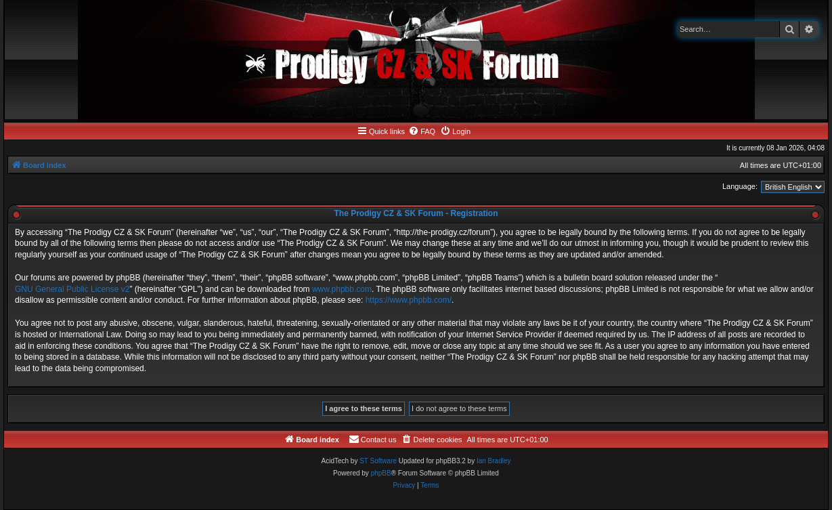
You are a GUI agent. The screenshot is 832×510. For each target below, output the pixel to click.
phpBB (381, 473)
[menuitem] (421, 131)
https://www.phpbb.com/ (409, 300)
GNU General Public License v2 (72, 289)
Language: (740, 186)
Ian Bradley (494, 461)
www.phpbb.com (342, 289)
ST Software (378, 461)
